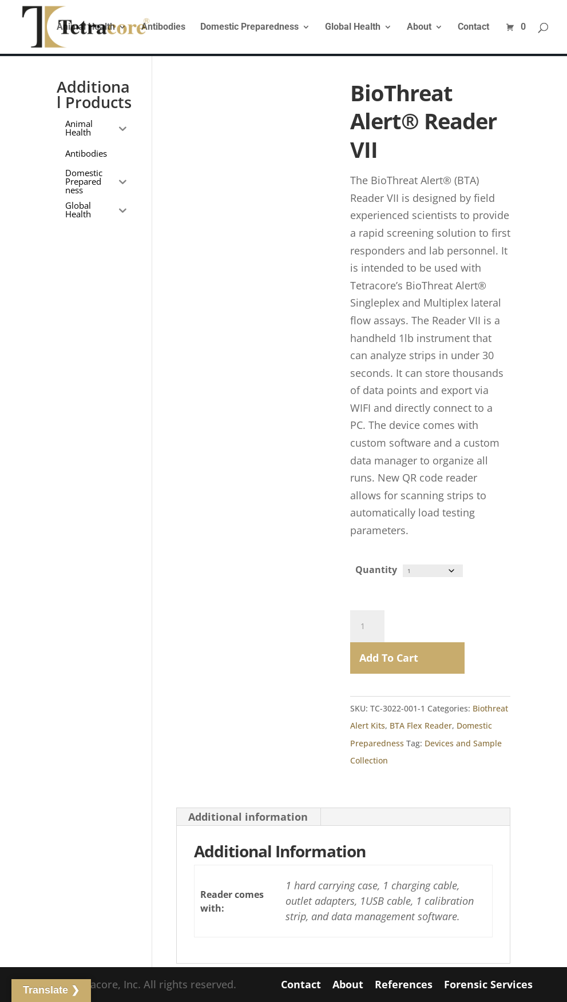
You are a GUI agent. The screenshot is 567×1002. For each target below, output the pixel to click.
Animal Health (86, 27)
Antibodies (163, 27)
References (404, 984)
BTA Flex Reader (421, 724)
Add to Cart (388, 657)
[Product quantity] (367, 626)
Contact (473, 27)
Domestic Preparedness (249, 27)
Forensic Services (488, 984)
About (419, 27)
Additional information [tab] (248, 816)
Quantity (376, 569)
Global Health (352, 27)
